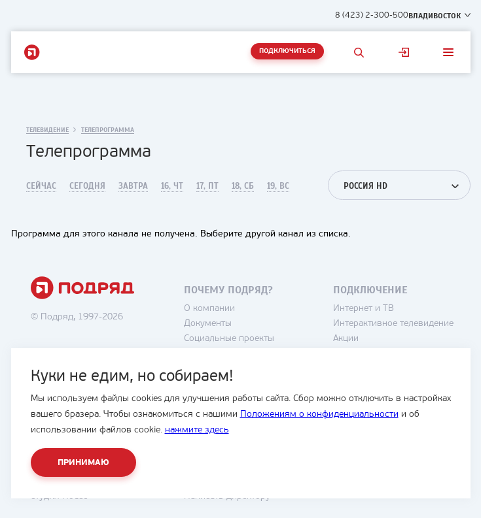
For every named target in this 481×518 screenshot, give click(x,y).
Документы (208, 324)
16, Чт (172, 186)
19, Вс (278, 186)
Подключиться (287, 51)
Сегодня (87, 186)
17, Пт (207, 186)
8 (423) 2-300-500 (371, 15)
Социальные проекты (229, 339)
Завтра (133, 186)
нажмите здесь (197, 430)
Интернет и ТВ (363, 309)
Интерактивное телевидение (393, 324)
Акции (346, 339)
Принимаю (83, 463)
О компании (209, 309)
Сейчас (41, 186)
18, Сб (243, 186)
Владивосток (434, 15)
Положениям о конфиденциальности (319, 414)
